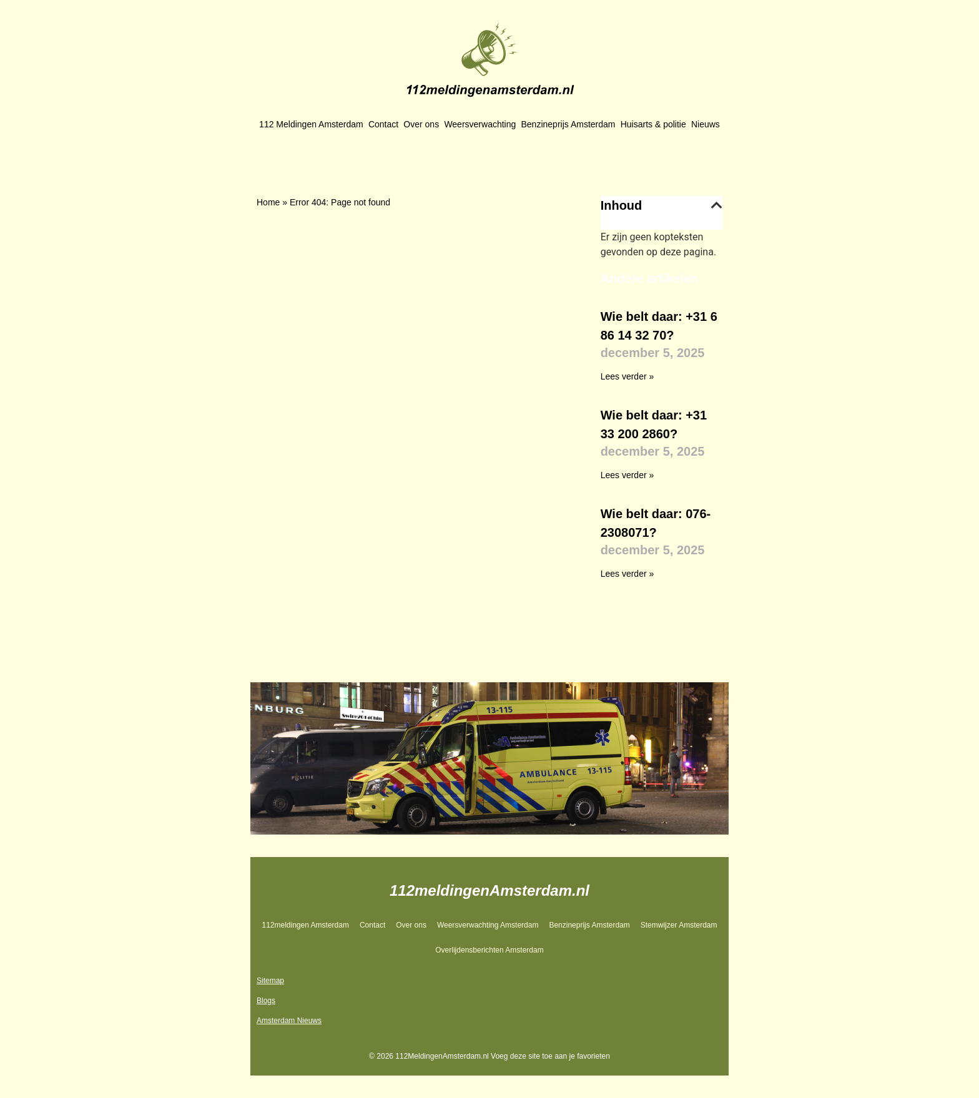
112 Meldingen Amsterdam (311, 124)
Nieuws (705, 124)
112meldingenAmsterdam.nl (489, 890)
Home (268, 202)
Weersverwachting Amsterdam (488, 925)
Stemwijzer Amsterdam (679, 925)
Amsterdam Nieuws (289, 1020)
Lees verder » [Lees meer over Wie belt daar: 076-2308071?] (627, 574)
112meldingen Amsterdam (305, 925)
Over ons (421, 124)
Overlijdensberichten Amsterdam (489, 950)
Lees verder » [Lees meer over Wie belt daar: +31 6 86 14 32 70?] (627, 376)
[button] (716, 205)
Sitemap (270, 980)
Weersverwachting (480, 124)
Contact (383, 124)
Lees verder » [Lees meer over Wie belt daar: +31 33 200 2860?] (627, 475)
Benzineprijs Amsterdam (568, 124)
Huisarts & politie (653, 124)
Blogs (266, 1000)
